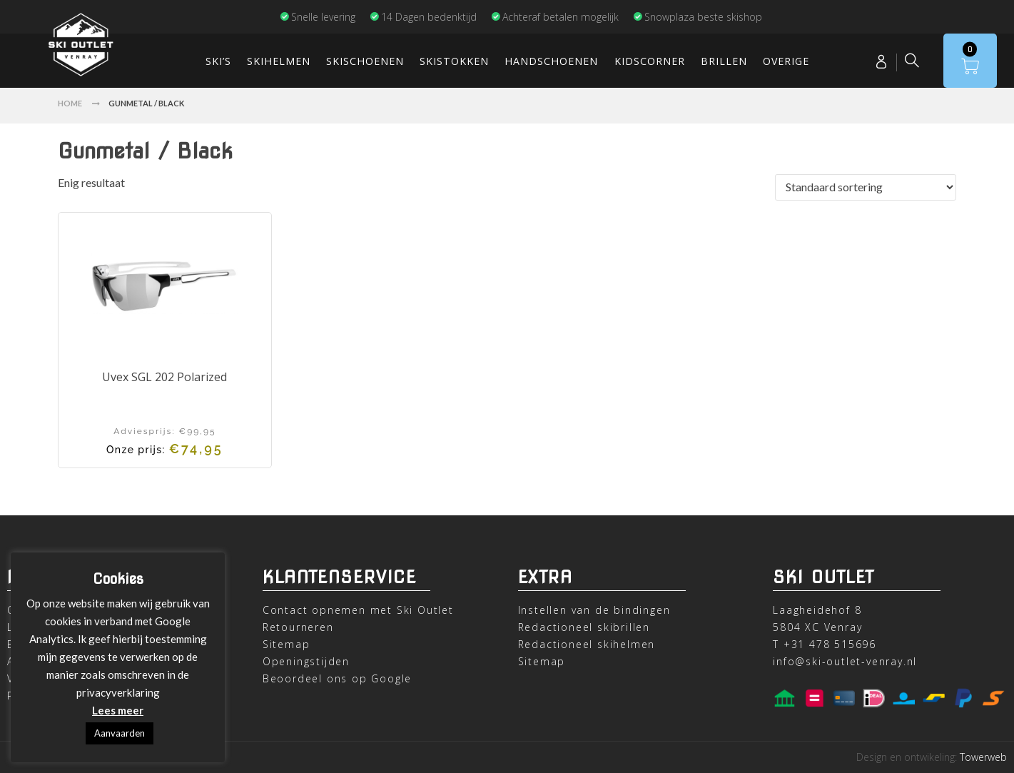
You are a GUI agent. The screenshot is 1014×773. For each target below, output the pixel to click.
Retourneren (298, 627)
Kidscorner (649, 61)
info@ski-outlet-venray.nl (845, 661)
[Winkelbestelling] (865, 187)
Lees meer (117, 710)
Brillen (724, 61)
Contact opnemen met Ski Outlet (358, 610)
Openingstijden (306, 661)
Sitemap (286, 644)
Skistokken (454, 61)
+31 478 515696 (830, 644)
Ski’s (218, 61)
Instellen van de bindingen (594, 610)
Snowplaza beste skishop (697, 17)
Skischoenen (365, 61)
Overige (786, 61)
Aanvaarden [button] (119, 733)
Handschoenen (551, 61)
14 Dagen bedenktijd (423, 17)
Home (70, 103)
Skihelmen (278, 61)
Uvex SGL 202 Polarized (164, 377)
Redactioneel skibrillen (584, 627)
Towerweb (983, 757)
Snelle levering (317, 17)
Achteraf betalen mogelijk (555, 17)
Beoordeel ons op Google (337, 678)
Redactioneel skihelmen (587, 644)
